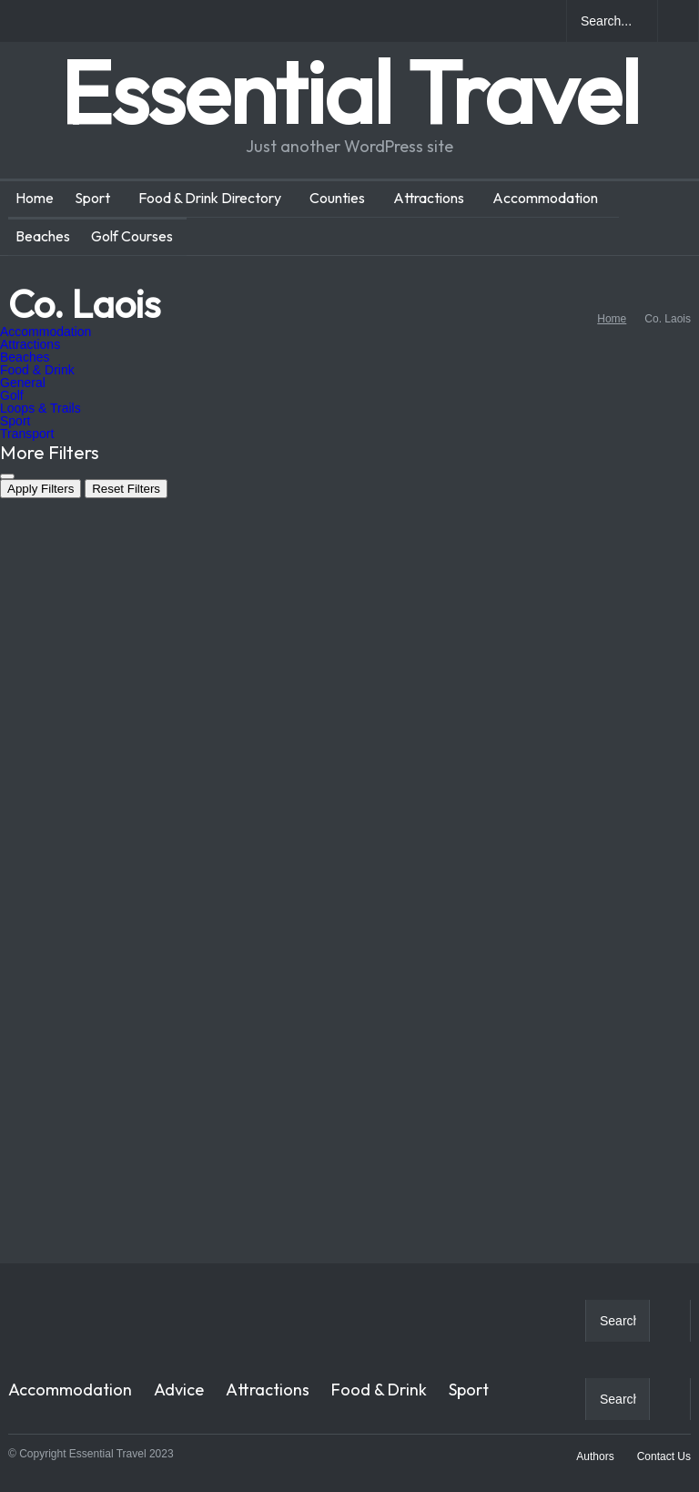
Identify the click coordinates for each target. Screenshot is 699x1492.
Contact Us (664, 1456)
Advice (179, 1389)
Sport (92, 198)
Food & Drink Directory (209, 198)
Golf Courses (132, 236)
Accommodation (545, 198)
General (23, 382)
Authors (594, 1456)
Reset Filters (126, 489)
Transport (27, 433)
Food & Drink (37, 370)
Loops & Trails (40, 408)
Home (34, 198)
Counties (337, 198)
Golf (12, 395)
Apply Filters (40, 489)
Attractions (428, 198)
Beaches (42, 236)
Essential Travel (349, 91)
